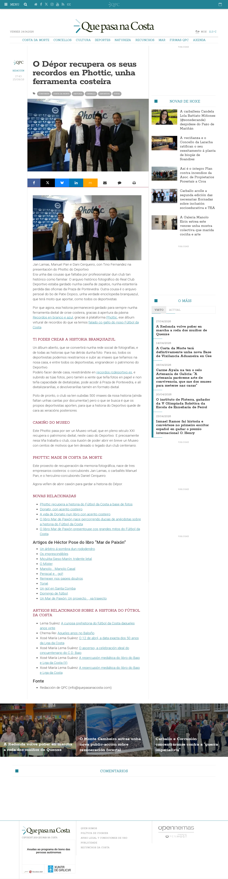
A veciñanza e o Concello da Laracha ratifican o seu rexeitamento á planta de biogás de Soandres (198, 148)
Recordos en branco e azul (53, 317)
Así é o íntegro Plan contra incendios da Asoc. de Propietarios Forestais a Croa (197, 175)
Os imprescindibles (54, 554)
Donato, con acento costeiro (61, 509)
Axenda (199, 40)
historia (78, 94)
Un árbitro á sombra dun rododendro (67, 549)
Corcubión (44, 94)
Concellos (62, 40)
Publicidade (89, 842)
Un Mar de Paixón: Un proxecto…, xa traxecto (73, 598)
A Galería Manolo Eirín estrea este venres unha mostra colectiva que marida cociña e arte (197, 226)
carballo (91, 94)
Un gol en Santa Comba (58, 588)
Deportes (102, 40)
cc (69, 4)
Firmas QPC (179, 40)
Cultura (83, 40)
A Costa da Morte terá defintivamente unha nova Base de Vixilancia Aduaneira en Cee (183, 352)
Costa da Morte (35, 40)
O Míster (46, 564)
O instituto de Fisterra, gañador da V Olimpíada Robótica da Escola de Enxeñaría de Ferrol (178, 405)
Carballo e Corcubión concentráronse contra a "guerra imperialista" (184, 744)
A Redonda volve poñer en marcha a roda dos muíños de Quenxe (182, 330)
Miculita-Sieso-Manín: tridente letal (66, 559)
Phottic (111, 317)
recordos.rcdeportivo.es (114, 372)
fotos (117, 94)
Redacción (18, 70)
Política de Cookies (94, 833)
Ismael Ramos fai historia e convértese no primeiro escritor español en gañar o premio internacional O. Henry (183, 430)
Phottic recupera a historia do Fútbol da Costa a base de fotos (86, 504)
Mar (162, 40)
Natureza (123, 40)
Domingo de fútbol (54, 593)
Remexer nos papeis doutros (61, 578)
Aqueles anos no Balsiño (76, 633)
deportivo (105, 94)
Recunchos (144, 40)
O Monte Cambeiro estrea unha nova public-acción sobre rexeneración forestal (112, 744)
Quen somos (89, 828)
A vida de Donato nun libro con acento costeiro (75, 514)
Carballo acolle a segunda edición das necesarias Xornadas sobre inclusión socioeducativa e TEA (197, 199)
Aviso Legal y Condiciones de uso (104, 838)
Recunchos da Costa (95, 847)
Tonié (44, 583)
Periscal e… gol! (51, 574)
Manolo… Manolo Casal (57, 569)
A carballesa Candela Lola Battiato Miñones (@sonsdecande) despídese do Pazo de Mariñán (197, 120)
